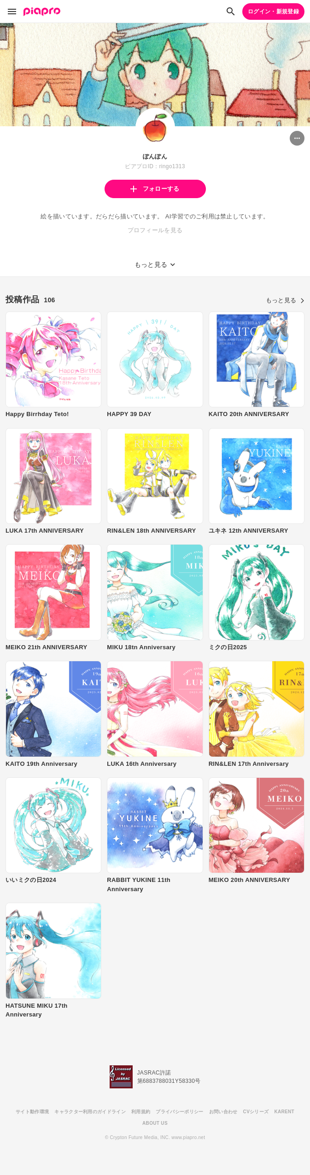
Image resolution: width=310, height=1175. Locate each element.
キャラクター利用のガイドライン (90, 1111)
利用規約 (140, 1111)
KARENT (284, 1111)
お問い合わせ (223, 1111)
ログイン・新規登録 (273, 11)
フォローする (154, 188)
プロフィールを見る (155, 230)
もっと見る (285, 300)
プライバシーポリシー (179, 1111)
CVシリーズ (256, 1111)
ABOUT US (155, 1123)
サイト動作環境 (32, 1111)
